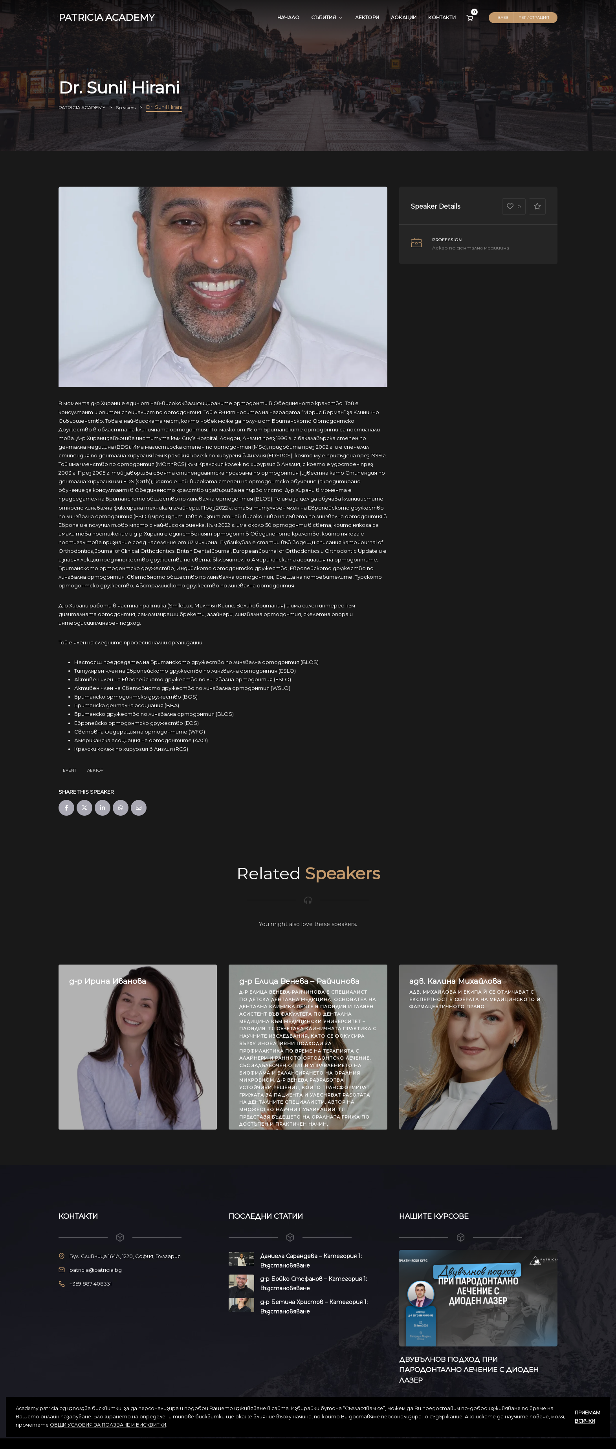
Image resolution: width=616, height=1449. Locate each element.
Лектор (95, 770)
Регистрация (534, 17)
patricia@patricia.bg (96, 1270)
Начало (288, 17)
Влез (502, 17)
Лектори (367, 17)
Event (69, 770)
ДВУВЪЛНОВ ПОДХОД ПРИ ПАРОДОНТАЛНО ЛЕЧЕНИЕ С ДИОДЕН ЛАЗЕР (477, 1370)
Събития (327, 17)
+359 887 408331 (91, 1283)
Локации (403, 17)
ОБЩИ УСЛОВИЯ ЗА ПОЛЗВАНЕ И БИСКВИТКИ (108, 1425)
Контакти (442, 17)
